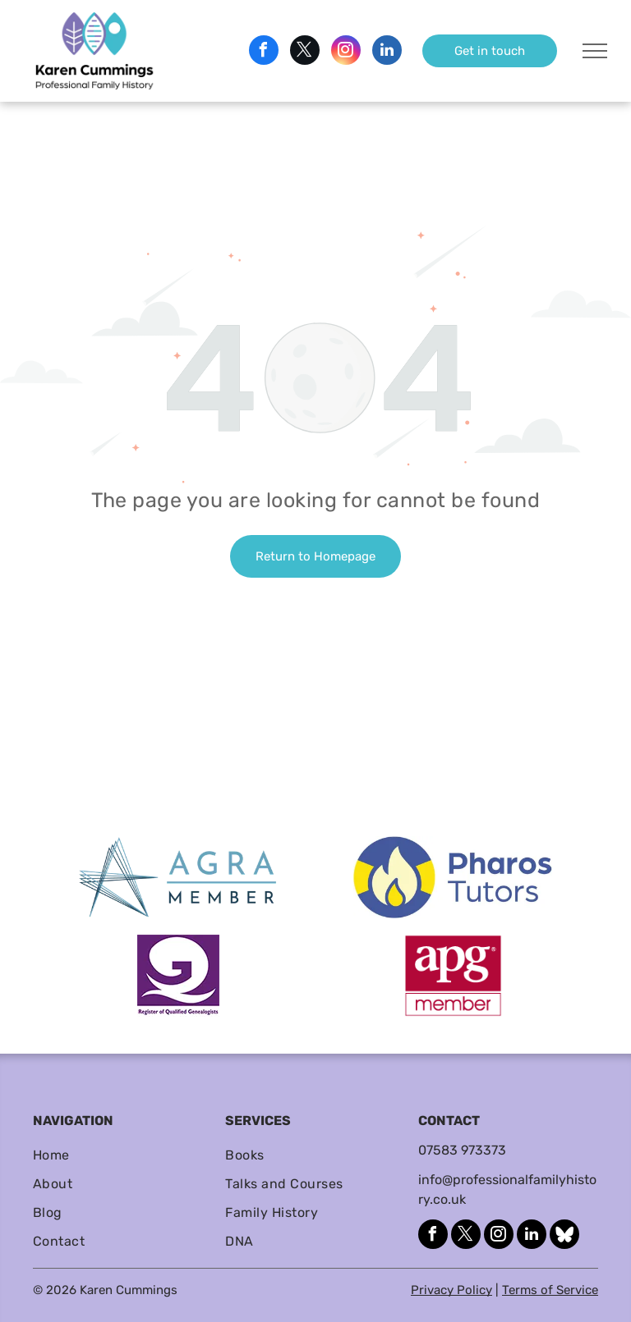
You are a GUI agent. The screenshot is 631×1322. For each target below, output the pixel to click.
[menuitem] (123, 1155)
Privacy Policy (451, 1290)
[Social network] (564, 1236)
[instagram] (346, 52)
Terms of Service (550, 1290)
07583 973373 (462, 1150)
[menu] (594, 51)
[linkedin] (387, 52)
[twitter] (305, 52)
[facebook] (264, 52)
